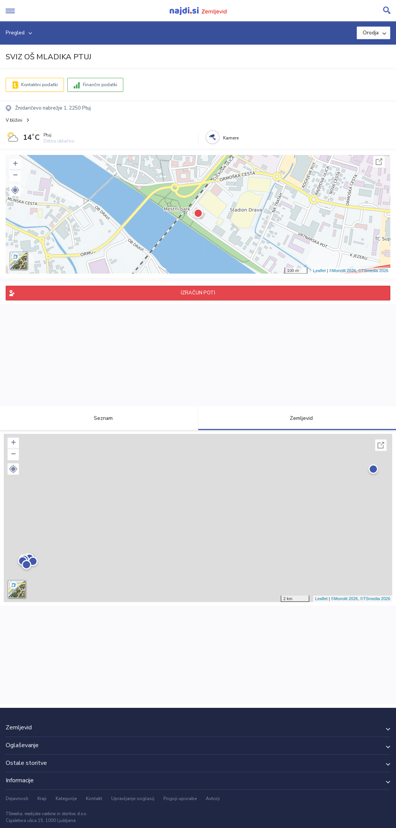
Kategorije (66, 798)
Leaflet (319, 270)
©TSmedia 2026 (373, 270)
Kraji (42, 798)
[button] (15, 190)
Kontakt (94, 798)
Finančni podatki (100, 85)
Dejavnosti (17, 798)
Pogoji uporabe (180, 798)
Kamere (231, 138)
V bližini (14, 120)
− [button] (15, 175)
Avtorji (213, 798)
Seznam (99, 418)
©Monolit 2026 (342, 270)
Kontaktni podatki (39, 85)
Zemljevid (297, 418)
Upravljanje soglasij (132, 798)
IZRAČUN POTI (198, 292)
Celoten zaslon (379, 161)
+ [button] (15, 164)
